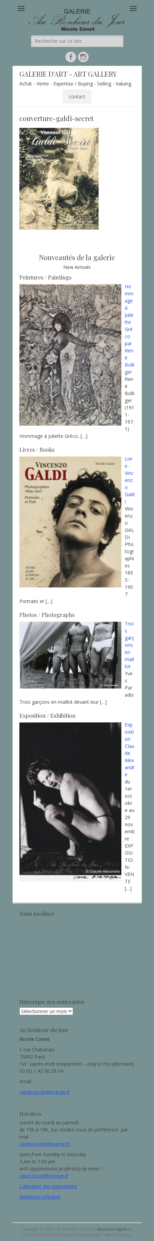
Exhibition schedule (40, 1197)
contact (77, 96)
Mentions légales (113, 1229)
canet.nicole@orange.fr (44, 1092)
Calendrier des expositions (48, 1186)
